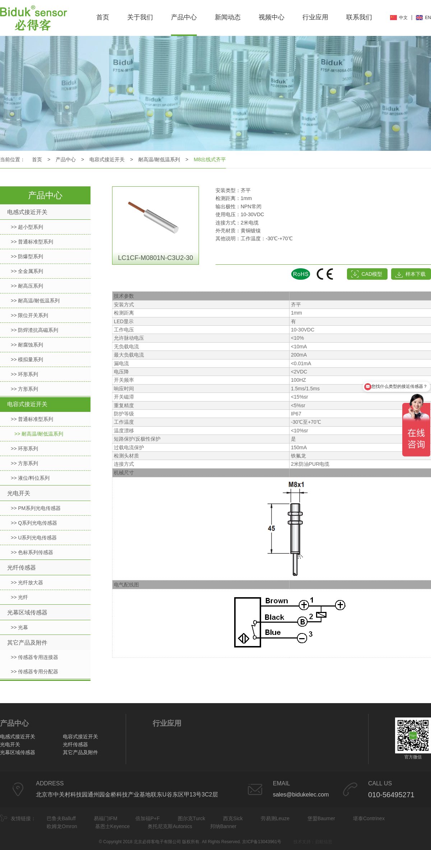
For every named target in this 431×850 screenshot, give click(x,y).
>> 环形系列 (24, 374)
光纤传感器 (21, 568)
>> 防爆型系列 (27, 256)
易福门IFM (105, 818)
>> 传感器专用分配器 (34, 671)
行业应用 (315, 17)
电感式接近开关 (27, 212)
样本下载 (415, 274)
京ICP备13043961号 (261, 841)
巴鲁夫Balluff (61, 818)
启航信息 (323, 841)
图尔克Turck (191, 818)
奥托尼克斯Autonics (170, 826)
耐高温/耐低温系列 (159, 159)
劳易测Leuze (275, 818)
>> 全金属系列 (27, 271)
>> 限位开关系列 (29, 315)
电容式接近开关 (107, 159)
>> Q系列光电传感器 (34, 523)
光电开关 (18, 493)
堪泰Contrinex (369, 818)
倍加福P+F (147, 818)
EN (428, 17)
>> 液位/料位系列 (30, 478)
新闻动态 (228, 17)
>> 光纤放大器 (27, 582)
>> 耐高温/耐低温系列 (35, 300)
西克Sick (232, 818)
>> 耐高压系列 (27, 286)
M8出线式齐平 (210, 159)
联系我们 (359, 17)
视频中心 (271, 17)
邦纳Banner (223, 826)
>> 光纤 (19, 597)
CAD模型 (371, 274)
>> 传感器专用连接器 (34, 657)
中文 (403, 17)
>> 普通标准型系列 (32, 242)
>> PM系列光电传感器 (36, 508)
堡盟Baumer (321, 818)
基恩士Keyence (112, 826)
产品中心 (184, 17)
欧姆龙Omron (62, 826)
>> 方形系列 (24, 389)
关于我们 (140, 17)
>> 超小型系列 (27, 227)
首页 (102, 17)
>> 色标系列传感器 (32, 552)
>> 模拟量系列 (27, 359)
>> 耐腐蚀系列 (27, 345)
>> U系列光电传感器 (34, 537)
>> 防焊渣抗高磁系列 (34, 330)
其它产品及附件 (27, 643)
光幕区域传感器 (27, 612)
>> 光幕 (19, 627)
